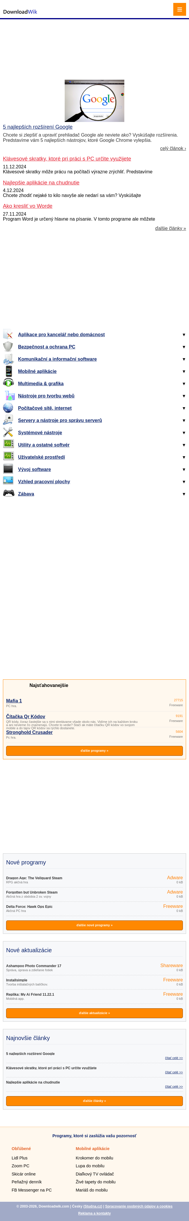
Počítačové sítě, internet (45, 408)
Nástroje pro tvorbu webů (46, 395)
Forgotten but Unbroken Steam (32, 892)
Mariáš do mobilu (92, 1190)
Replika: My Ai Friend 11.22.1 (30, 995)
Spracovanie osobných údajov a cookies (138, 1206)
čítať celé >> (174, 1058)
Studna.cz (92, 1206)
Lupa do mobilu (90, 1166)
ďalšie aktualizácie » (94, 1013)
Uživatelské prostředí (41, 457)
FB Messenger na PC (32, 1190)
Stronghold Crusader (29, 732)
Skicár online (24, 1174)
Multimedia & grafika (40, 383)
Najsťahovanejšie (48, 685)
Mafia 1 (14, 700)
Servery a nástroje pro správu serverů (60, 420)
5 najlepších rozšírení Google (38, 127)
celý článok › (173, 148)
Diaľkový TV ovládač (95, 1174)
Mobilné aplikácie (37, 371)
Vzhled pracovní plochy (44, 481)
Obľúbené (21, 1148)
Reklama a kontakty (94, 1213)
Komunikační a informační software (57, 359)
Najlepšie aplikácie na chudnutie (33, 1082)
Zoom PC (20, 1166)
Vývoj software (34, 469)
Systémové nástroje (40, 432)
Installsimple (16, 980)
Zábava (26, 493)
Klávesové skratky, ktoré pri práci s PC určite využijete (51, 1068)
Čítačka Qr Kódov (25, 716)
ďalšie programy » (94, 750)
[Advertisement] (95, 42)
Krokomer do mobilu (94, 1158)
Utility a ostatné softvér (44, 444)
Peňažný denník (27, 1182)
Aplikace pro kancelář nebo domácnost (61, 334)
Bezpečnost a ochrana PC (46, 346)
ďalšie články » (170, 228)
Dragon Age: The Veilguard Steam (34, 878)
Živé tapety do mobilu (96, 1182)
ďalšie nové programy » (94, 925)
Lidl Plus (19, 1158)
